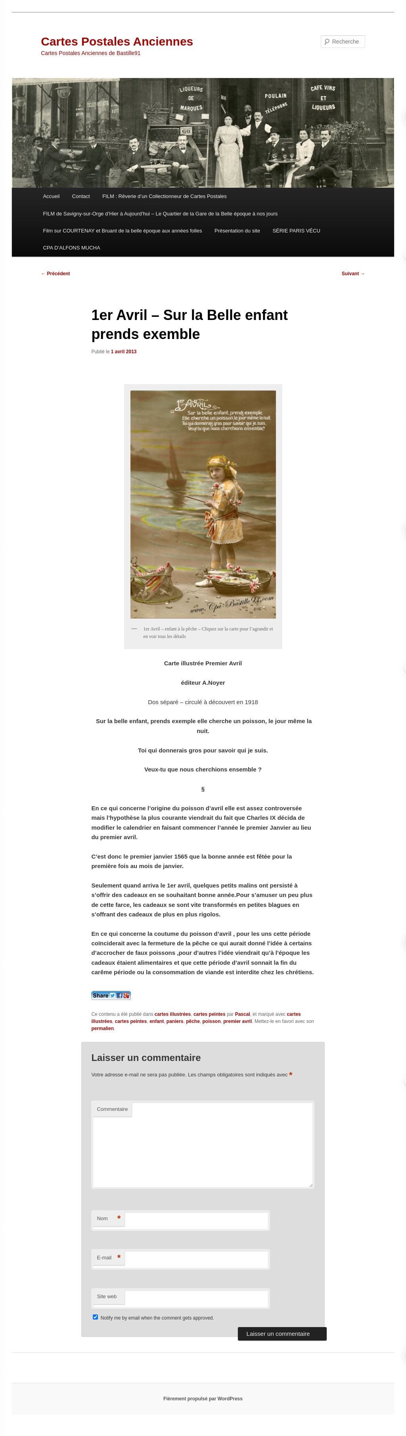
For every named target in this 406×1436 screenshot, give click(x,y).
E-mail (109, 1258)
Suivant (353, 273)
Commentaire (112, 1109)
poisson (212, 1021)
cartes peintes (209, 1014)
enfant (156, 1021)
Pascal (242, 1014)
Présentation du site (237, 231)
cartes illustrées (173, 1014)
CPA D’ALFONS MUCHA (71, 248)
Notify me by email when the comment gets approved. (153, 1318)
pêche (193, 1021)
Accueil (51, 196)
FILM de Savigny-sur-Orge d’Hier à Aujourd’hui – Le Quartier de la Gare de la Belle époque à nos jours (160, 214)
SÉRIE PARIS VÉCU (296, 231)
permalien (102, 1028)
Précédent (55, 273)
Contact (81, 196)
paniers (175, 1021)
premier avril (237, 1021)
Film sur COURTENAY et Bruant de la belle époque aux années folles (122, 231)
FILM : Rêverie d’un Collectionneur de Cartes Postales (164, 196)
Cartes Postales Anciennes (117, 41)
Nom (109, 1219)
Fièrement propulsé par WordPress (203, 1399)
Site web (107, 1296)
